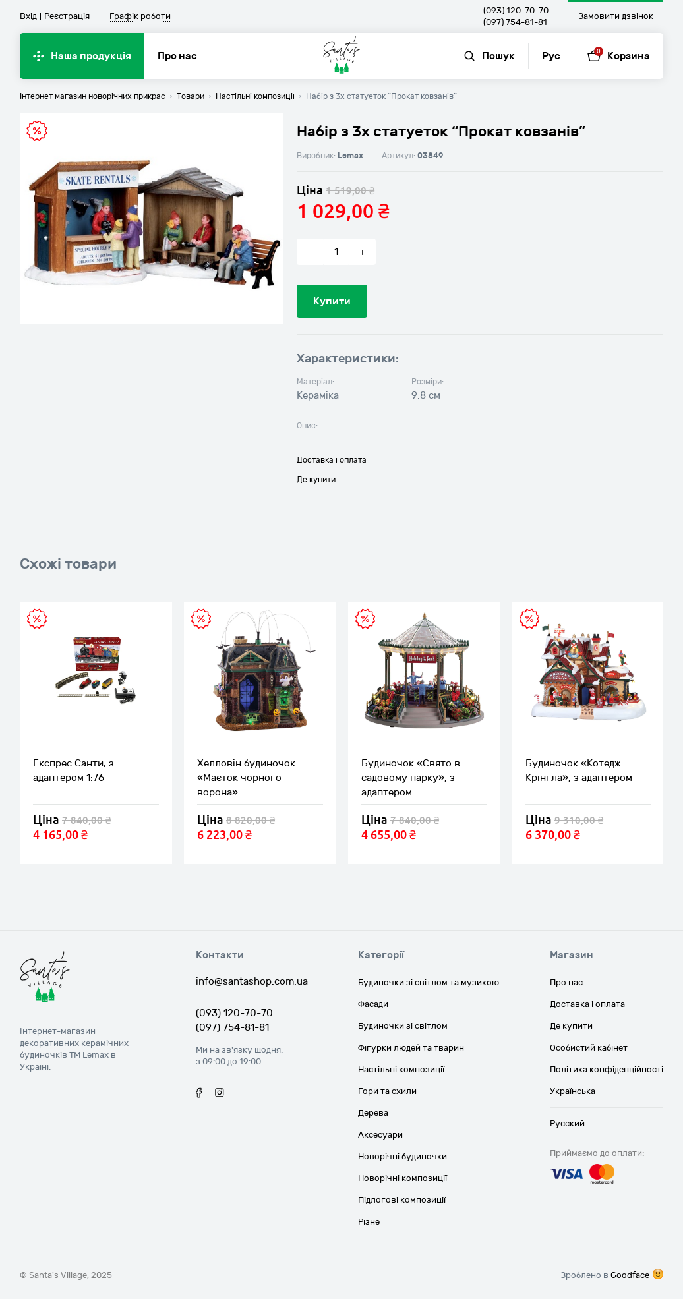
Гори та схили (387, 1091)
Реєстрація (67, 16)
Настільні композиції (401, 1069)
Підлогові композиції (402, 1200)
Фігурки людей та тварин (411, 1048)
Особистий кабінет (589, 1048)
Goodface (629, 1275)
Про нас (177, 56)
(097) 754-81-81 (515, 22)
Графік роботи (140, 17)
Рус (551, 56)
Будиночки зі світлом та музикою (428, 982)
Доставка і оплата (332, 460)
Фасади (373, 1004)
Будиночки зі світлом (403, 1026)
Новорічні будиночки (402, 1156)
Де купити (316, 479)
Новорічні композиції (402, 1178)
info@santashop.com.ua (252, 981)
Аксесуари (380, 1135)
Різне (369, 1222)
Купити (332, 301)
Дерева (373, 1113)
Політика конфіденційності (606, 1069)
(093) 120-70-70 (516, 10)
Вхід (28, 16)
